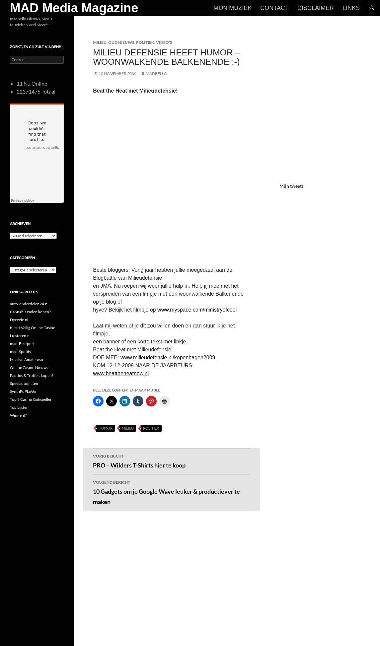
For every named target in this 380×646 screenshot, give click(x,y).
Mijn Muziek (232, 8)
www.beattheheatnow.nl (121, 373)
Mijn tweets (291, 186)
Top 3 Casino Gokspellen (31, 399)
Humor (106, 428)
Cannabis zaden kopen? (30, 311)
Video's (164, 42)
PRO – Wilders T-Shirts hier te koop (171, 460)
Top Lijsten (19, 407)
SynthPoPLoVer (23, 391)
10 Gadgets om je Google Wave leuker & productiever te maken (171, 491)
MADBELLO (156, 73)
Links (351, 8)
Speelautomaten (24, 383)
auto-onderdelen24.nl (29, 303)
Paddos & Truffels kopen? (31, 375)
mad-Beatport (22, 343)
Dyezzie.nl (19, 319)
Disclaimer (315, 8)
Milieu (100, 42)
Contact (274, 8)
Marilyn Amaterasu (26, 359)
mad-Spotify (20, 351)
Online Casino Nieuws (29, 367)
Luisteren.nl (20, 335)
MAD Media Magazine (74, 8)
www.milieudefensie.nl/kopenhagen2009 (167, 357)
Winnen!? (18, 415)
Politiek (145, 42)
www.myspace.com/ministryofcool (197, 310)
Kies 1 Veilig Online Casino (32, 327)
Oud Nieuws (121, 42)
